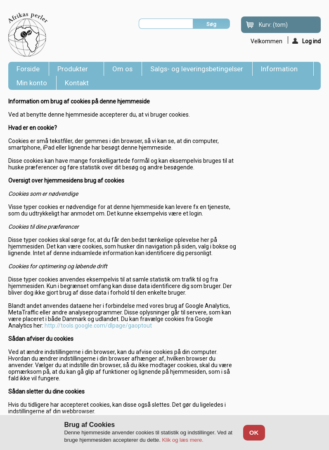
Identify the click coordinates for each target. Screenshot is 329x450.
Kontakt (77, 83)
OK (254, 432)
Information (281, 70)
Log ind (306, 41)
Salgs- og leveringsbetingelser (196, 69)
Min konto (32, 83)
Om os (122, 69)
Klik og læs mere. (182, 440)
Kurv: (273, 24)
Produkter (74, 70)
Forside (28, 69)
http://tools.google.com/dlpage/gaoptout (98, 325)
